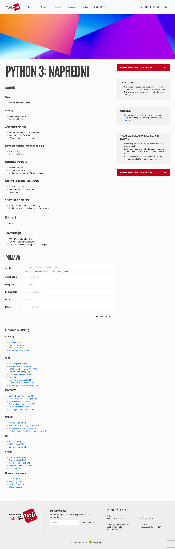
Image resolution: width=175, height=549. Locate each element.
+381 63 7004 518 (114, 527)
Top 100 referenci (16, 345)
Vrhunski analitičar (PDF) (19, 372)
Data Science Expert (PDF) (20, 374)
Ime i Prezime (11, 277)
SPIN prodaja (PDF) (17, 468)
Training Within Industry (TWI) (21, 409)
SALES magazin (15, 487)
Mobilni (8, 307)
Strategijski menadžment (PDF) (22, 382)
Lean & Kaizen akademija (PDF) (22, 396)
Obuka (8, 268)
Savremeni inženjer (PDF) (19, 407)
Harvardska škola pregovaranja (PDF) (24, 425)
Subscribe (87, 523)
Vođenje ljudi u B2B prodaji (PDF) (23, 428)
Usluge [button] (44, 7)
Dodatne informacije (143, 67)
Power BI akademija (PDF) (20, 380)
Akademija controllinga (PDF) (21, 363)
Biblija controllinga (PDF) (19, 463)
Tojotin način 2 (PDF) (17, 460)
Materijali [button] (58, 7)
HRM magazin (15, 481)
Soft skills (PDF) (15, 441)
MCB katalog (14, 342)
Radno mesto (11, 292)
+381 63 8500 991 (114, 529)
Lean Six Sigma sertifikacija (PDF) (23, 398)
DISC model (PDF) (16, 444)
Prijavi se (103, 316)
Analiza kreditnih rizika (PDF (21, 366)
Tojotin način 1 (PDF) (17, 457)
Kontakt (85, 7)
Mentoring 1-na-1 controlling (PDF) (23, 385)
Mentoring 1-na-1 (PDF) (19, 350)
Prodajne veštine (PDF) (18, 423)
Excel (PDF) (13, 377)
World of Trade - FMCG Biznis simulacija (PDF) (28, 431)
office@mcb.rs (146, 518)
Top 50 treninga (15, 347)
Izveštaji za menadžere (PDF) (21, 465)
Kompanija (9, 284)
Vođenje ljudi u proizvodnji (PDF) (22, 401)
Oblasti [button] (31, 7)
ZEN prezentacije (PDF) (18, 447)
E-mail (8, 299)
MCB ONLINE (99, 7)
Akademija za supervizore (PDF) (22, 404)
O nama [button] (73, 7)
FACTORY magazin (16, 484)
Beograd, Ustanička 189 (150, 527)
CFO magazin (14, 478)
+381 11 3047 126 (114, 518)
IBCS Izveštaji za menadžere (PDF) (23, 369)
